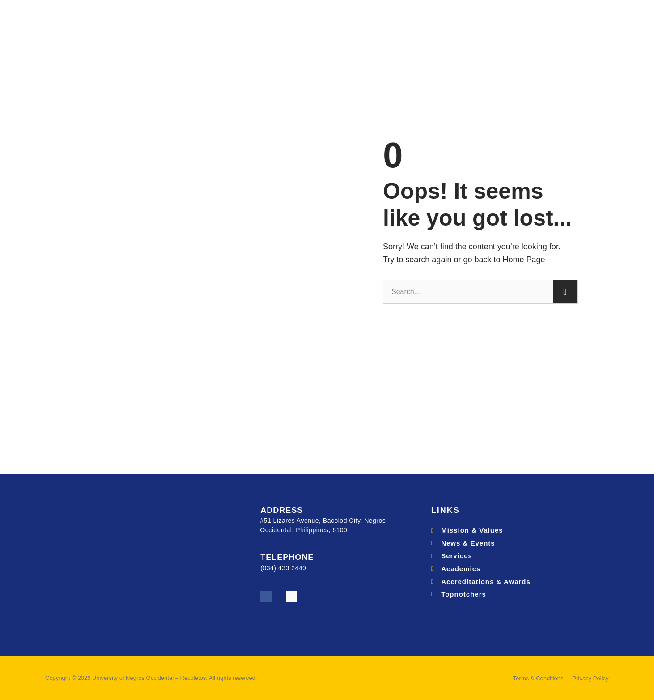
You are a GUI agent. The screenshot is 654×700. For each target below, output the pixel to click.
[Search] (565, 291)
